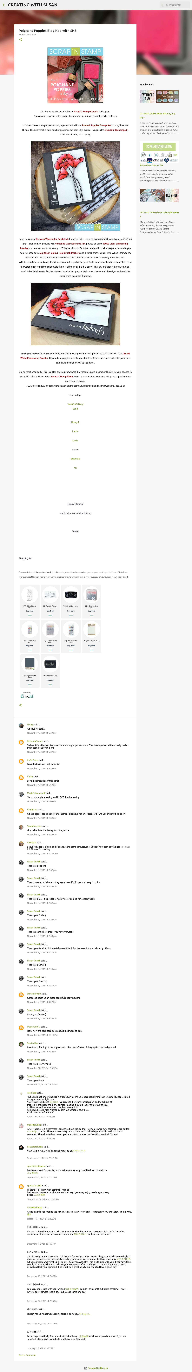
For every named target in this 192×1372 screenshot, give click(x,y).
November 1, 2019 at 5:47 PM (41, 752)
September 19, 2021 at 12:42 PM (43, 1199)
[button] (20, 40)
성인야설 (53, 1102)
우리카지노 (84, 1314)
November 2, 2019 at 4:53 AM (42, 834)
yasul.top (31, 1092)
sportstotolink (34, 1185)
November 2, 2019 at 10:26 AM (42, 853)
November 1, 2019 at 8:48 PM (41, 818)
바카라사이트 (123, 1259)
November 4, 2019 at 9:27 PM (41, 1002)
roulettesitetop (34, 1207)
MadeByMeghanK (36, 793)
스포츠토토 (32, 1173)
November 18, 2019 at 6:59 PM (42, 1068)
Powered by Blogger (96, 1368)
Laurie (75, 431)
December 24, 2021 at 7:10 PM (42, 1323)
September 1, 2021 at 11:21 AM (42, 1158)
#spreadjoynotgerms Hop (151, 165)
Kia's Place (32, 760)
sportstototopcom (36, 1166)
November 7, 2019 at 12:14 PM (42, 1035)
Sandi (75, 409)
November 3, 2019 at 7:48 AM (42, 886)
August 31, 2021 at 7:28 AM (41, 1116)
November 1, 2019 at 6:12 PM (41, 785)
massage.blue (34, 1124)
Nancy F (75, 422)
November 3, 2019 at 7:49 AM (42, 919)
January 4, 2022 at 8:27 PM (40, 1348)
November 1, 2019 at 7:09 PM (41, 801)
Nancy (30, 724)
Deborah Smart (35, 741)
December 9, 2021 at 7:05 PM (41, 1243)
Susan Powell (33, 861)
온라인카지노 (80, 1234)
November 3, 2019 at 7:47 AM (42, 870)
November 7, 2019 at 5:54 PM (41, 1051)
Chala (30, 776)
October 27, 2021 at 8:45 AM (41, 1219)
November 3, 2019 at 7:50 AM (42, 952)
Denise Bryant (34, 993)
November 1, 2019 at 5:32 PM (41, 733)
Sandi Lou (32, 809)
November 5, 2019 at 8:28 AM (42, 1018)
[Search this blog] (175, 5)
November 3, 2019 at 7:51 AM (42, 985)
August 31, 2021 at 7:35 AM (41, 1138)
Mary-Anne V (33, 1026)
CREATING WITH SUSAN (32, 4)
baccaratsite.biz (35, 1146)
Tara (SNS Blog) (75, 404)
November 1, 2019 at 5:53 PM (41, 768)
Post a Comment (27, 1355)
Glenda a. (31, 842)
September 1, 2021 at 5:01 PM (42, 1177)
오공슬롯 (83, 1336)
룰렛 (29, 1214)
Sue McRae (32, 1043)
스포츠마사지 (34, 1131)
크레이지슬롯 (71, 1289)
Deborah (75, 459)
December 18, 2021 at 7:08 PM (42, 1276)
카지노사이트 (79, 1151)
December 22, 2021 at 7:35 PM (42, 1301)
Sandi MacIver (34, 826)
